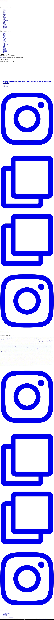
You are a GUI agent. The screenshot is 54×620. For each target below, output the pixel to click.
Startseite (2, 57)
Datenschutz (5, 615)
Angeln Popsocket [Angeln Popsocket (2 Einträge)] (25, 337)
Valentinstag (5, 27)
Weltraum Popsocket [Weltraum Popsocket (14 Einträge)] (5, 363)
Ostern (4, 28)
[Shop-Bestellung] (7, 61)
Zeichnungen (5, 26)
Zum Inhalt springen (4, 0)
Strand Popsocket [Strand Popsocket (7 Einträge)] (4, 360)
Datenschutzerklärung (44, 619)
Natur (4, 12)
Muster (4, 11)
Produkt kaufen (5, 86)
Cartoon (4, 22)
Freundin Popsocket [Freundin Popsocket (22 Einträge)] (30, 345)
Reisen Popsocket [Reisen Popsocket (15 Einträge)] (39, 356)
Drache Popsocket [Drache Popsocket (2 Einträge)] (19, 341)
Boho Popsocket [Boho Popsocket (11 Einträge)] (4, 339)
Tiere (3, 13)
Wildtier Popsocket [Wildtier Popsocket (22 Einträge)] (21, 363)
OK (39, 619)
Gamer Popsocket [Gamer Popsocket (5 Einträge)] (10, 346)
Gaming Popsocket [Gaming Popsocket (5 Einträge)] (16, 346)
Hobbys (4, 19)
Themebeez (11, 617)
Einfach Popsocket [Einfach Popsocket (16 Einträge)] (43, 341)
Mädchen (4, 10)
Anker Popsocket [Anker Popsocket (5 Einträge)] (31, 337)
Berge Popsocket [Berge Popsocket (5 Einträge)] (10, 338)
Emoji (4, 23)
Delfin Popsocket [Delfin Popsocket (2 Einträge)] (23, 340)
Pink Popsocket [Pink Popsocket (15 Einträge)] (24, 355)
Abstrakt (4, 17)
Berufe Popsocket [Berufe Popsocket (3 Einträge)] (21, 338)
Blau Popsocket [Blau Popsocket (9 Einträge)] (37, 338)
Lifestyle (4, 24)
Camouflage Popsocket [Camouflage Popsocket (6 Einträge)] (35, 339)
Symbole (4, 14)
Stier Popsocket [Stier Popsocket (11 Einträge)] (41, 359)
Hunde (4, 15)
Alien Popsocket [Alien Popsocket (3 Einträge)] (14, 337)
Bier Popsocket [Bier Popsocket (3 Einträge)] (31, 338)
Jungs (4, 9)
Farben (4, 18)
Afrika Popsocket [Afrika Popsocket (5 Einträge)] (8, 337)
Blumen (4, 21)
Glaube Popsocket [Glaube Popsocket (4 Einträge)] (44, 346)
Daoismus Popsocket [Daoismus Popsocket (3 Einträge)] (12, 340)
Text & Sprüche (5, 20)
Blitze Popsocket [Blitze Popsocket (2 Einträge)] (43, 338)
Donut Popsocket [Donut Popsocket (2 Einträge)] (7, 341)
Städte (4, 16)
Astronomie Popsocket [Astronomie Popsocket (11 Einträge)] (39, 337)
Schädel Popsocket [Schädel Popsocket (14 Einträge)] (24, 358)
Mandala (4, 25)
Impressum (5, 614)
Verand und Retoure (6, 613)
